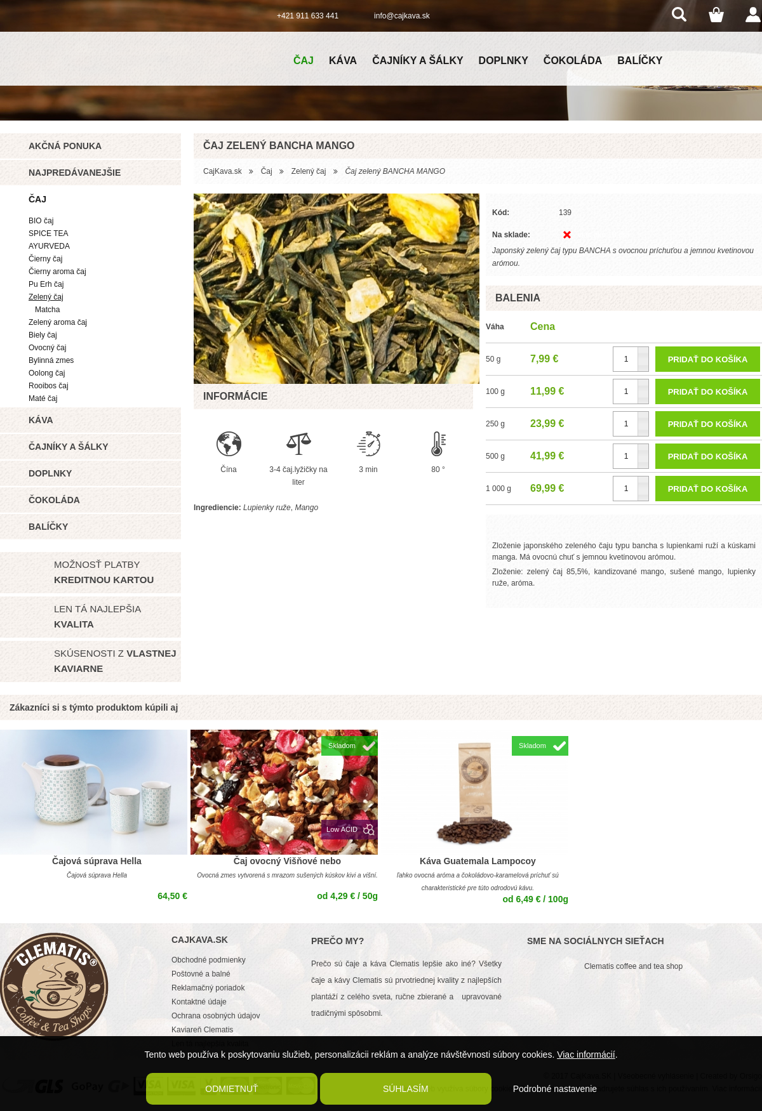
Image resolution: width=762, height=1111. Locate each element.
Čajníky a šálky (417, 60)
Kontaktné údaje (199, 1001)
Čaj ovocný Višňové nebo (287, 861)
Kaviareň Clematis (202, 1029)
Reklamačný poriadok (207, 987)
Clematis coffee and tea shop (633, 966)
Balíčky (639, 60)
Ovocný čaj (47, 348)
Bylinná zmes (51, 360)
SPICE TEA (48, 233)
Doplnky (503, 60)
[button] (643, 353)
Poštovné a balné (201, 974)
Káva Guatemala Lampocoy (478, 861)
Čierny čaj (45, 259)
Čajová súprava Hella (97, 861)
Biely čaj (43, 335)
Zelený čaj (46, 297)
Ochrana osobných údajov (215, 1015)
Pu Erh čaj (46, 284)
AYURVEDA (49, 246)
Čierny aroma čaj (57, 271)
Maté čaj (43, 398)
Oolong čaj (47, 373)
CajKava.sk (222, 171)
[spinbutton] (630, 359)
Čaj (303, 60)
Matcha (47, 309)
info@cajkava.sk (402, 15)
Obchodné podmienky (208, 960)
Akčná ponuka (65, 146)
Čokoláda (573, 60)
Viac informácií (586, 1054)
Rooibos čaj (49, 386)
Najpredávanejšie (75, 173)
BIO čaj (41, 221)
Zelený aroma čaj (58, 322)
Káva (343, 60)
